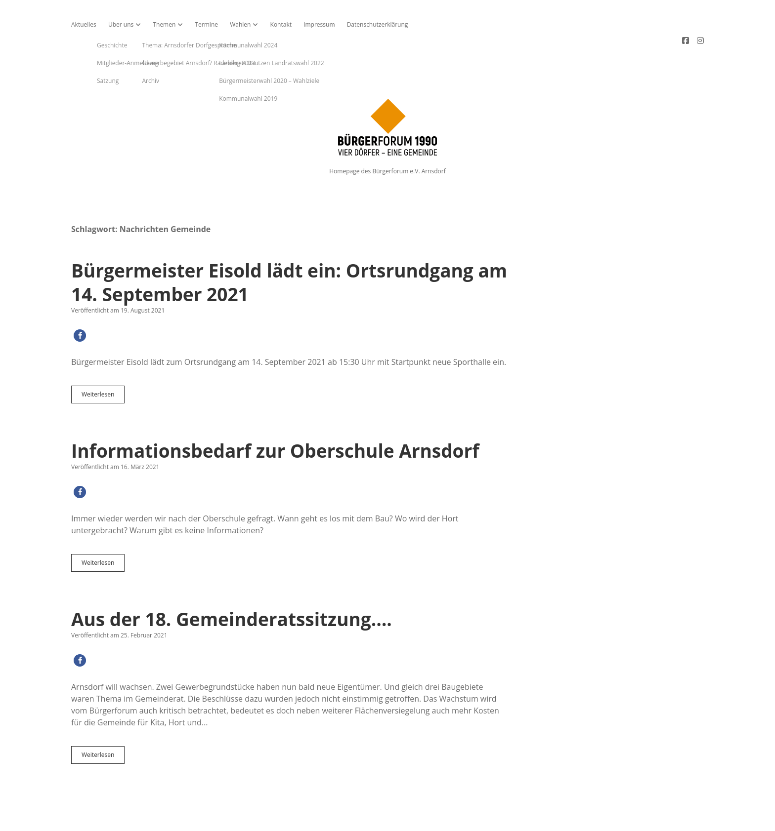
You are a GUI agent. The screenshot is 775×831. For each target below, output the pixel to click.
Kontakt (281, 24)
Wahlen (240, 24)
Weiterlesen (103, 363)
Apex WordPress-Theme (357, 820)
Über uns (120, 24)
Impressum (319, 24)
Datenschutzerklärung (377, 24)
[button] (80, 302)
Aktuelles (83, 24)
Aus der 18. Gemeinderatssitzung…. (231, 585)
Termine (206, 24)
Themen (164, 24)
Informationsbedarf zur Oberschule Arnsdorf (275, 417)
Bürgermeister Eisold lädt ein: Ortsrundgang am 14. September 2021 (289, 248)
